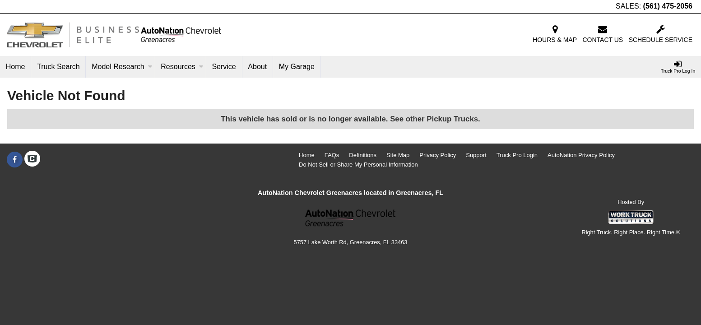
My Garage (297, 66)
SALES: (654, 6)
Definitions (362, 155)
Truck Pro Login (517, 155)
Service (224, 66)
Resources (182, 66)
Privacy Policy (437, 155)
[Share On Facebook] (15, 159)
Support (476, 155)
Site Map (397, 155)
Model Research (122, 66)
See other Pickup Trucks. (435, 119)
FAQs (332, 155)
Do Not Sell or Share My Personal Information (358, 164)
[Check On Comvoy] (32, 159)
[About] (257, 67)
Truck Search (58, 66)
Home (15, 66)
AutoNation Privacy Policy (581, 155)
